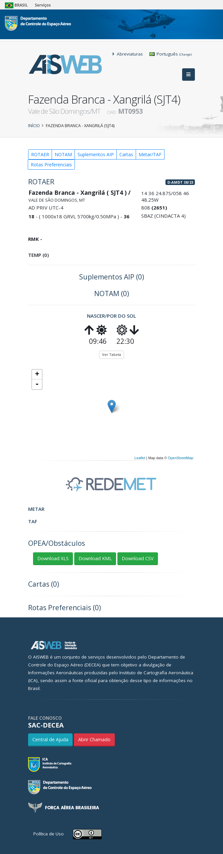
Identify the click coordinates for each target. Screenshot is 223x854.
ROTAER (40, 154)
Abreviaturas (127, 54)
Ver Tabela (111, 354)
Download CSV (138, 558)
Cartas (126, 154)
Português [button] (170, 54)
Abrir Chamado (94, 739)
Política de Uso (48, 834)
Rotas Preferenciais (51, 164)
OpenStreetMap (180, 458)
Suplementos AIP (95, 154)
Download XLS (53, 558)
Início (34, 125)
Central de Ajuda (50, 739)
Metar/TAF (150, 154)
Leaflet (139, 458)
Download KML (95, 558)
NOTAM (63, 154)
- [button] (37, 384)
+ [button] (37, 374)
